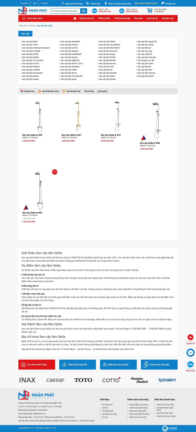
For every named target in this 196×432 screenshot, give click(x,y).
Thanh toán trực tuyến (166, 416)
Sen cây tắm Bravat (107, 63)
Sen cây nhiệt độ (145, 54)
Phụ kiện (138, 18)
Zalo (35, 3)
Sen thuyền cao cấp (146, 60)
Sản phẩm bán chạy (50, 91)
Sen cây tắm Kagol (107, 54)
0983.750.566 (190, 370)
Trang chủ (75, 18)
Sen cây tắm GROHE (31, 67)
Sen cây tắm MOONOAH (109, 48)
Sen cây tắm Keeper (30, 79)
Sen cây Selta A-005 (32, 212)
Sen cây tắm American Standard (36, 48)
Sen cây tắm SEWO (107, 41)
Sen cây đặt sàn (144, 48)
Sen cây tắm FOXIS (107, 57)
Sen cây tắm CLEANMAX (109, 45)
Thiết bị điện (104, 18)
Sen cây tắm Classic (69, 57)
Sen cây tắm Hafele (30, 57)
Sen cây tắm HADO (69, 70)
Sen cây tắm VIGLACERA (32, 60)
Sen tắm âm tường (146, 45)
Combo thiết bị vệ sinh (146, 3)
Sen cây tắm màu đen (147, 57)
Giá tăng (90, 91)
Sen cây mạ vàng (145, 51)
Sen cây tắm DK (144, 67)
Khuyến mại (29, 91)
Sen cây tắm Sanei (68, 79)
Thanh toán (95, 4)
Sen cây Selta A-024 (32, 135)
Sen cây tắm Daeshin (70, 51)
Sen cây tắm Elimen (107, 79)
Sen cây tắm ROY (145, 70)
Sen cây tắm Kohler (30, 54)
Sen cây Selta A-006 (150, 143)
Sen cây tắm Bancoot (108, 51)
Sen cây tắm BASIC (146, 76)
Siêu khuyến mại (73, 91)
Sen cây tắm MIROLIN (70, 60)
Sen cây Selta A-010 (111, 135)
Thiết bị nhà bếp (122, 18)
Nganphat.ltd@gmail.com (35, 414)
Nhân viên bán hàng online (119, 4)
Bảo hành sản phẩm (137, 411)
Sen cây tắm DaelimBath (71, 54)
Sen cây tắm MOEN (107, 60)
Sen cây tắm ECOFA (69, 48)
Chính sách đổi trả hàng (139, 414)
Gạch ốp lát (152, 18)
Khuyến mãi (170, 4)
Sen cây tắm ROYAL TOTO (72, 63)
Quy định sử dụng (109, 414)
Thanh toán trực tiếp (165, 405)
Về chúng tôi (107, 405)
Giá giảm (103, 91)
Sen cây (32, 26)
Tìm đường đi (107, 411)
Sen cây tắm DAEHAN (70, 67)
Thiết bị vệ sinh (86, 18)
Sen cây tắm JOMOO (31, 70)
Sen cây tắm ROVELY (108, 73)
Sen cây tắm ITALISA (146, 73)
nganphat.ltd (190, 342)
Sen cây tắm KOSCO (69, 45)
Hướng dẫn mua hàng (138, 405)
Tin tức (105, 417)
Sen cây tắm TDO (106, 67)
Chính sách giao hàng (138, 408)
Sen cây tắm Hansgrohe (32, 73)
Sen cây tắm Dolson (30, 76)
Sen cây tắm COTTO (30, 63)
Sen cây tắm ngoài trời (147, 41)
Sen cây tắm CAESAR (31, 51)
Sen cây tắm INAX (30, 41)
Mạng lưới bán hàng (73, 4)
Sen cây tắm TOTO (30, 45)
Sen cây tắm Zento (146, 63)
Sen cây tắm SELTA (69, 73)
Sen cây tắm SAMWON (70, 41)
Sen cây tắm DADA (107, 76)
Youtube (44, 3)
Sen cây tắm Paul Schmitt (71, 76)
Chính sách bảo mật (137, 417)
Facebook (24, 3)
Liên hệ (105, 408)
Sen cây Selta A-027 (71, 135)
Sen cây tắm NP (106, 70)
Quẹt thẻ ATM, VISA (165, 413)
